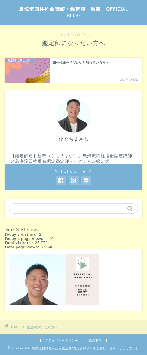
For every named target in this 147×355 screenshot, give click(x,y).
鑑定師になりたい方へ (42, 327)
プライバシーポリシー (61, 340)
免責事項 (95, 340)
